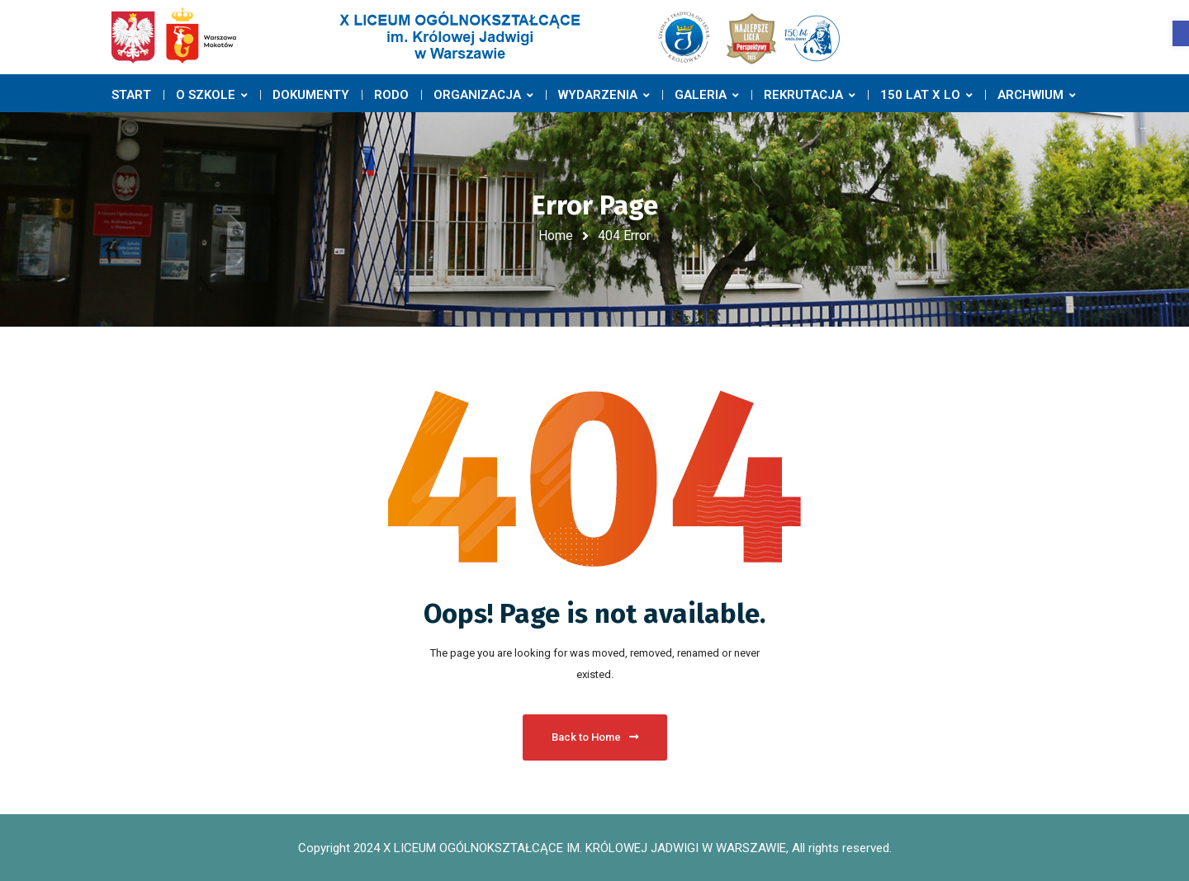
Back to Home (595, 737)
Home (555, 235)
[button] (1180, 33)
